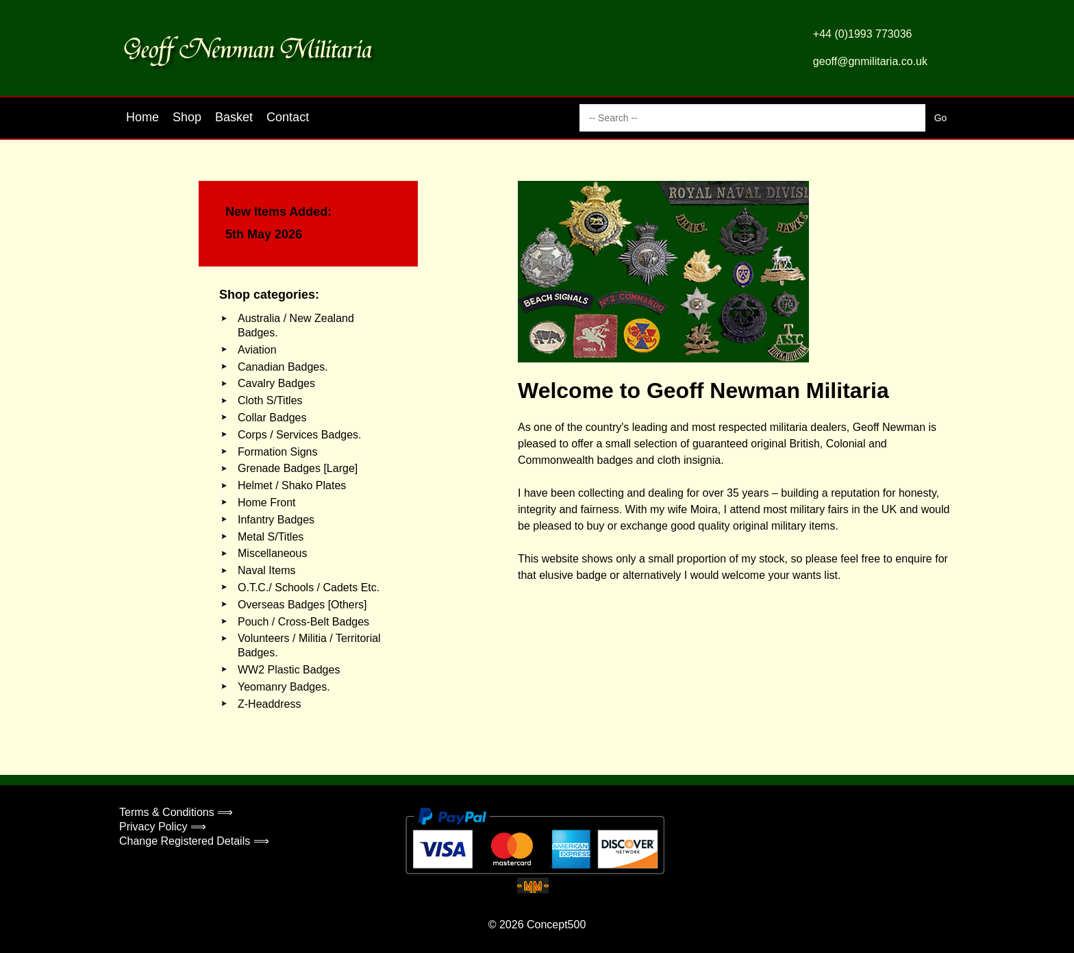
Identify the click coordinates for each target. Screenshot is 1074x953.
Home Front (266, 502)
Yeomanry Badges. (284, 687)
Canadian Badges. (283, 367)
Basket (234, 117)
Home (142, 117)
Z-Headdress (269, 704)
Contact (287, 117)
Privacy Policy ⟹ (162, 826)
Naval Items (266, 570)
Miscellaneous (272, 553)
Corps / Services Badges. (300, 435)
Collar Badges (272, 417)
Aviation (257, 350)
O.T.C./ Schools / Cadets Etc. (308, 587)
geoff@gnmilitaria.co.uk (870, 61)
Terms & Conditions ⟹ (176, 812)
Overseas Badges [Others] (302, 604)
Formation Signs (278, 452)
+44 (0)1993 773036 (862, 34)
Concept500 (556, 924)
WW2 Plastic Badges (289, 670)
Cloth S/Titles (270, 400)
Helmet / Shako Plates (292, 485)
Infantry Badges (276, 519)
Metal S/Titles (270, 537)
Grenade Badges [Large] (298, 468)
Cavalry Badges (276, 383)
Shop (187, 117)
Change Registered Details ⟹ (194, 841)
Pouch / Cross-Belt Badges (303, 622)
